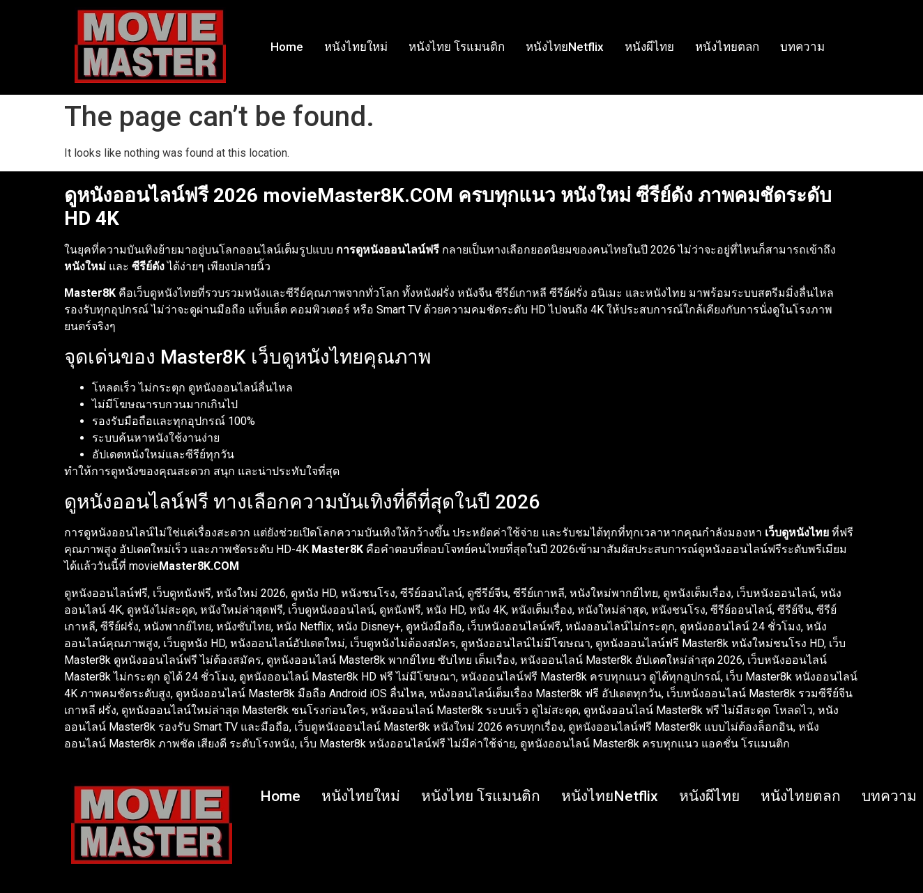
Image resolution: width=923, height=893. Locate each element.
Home (286, 47)
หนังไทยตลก (727, 47)
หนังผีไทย (649, 47)
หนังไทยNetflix (565, 47)
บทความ (802, 47)
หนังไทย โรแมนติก (457, 47)
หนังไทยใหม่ (356, 47)
